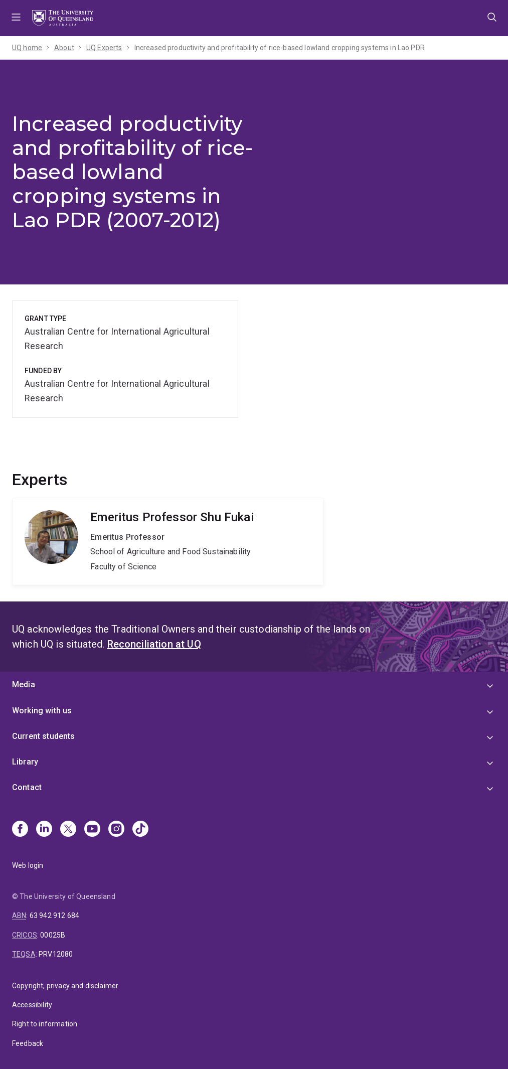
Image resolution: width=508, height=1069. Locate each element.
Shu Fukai (168, 541)
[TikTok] (140, 830)
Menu (16, 18)
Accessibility (32, 1005)
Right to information (44, 1024)
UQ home (27, 48)
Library (25, 762)
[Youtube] (92, 830)
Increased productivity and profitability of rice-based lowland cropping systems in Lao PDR (279, 48)
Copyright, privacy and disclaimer (65, 986)
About (64, 48)
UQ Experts (104, 48)
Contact (27, 787)
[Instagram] (116, 830)
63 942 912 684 (54, 915)
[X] (68, 830)
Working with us (42, 710)
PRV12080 (56, 954)
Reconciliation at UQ (154, 644)
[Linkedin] (44, 830)
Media (23, 684)
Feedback (27, 1043)
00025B (52, 935)
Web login (27, 865)
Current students (43, 736)
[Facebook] (20, 830)
